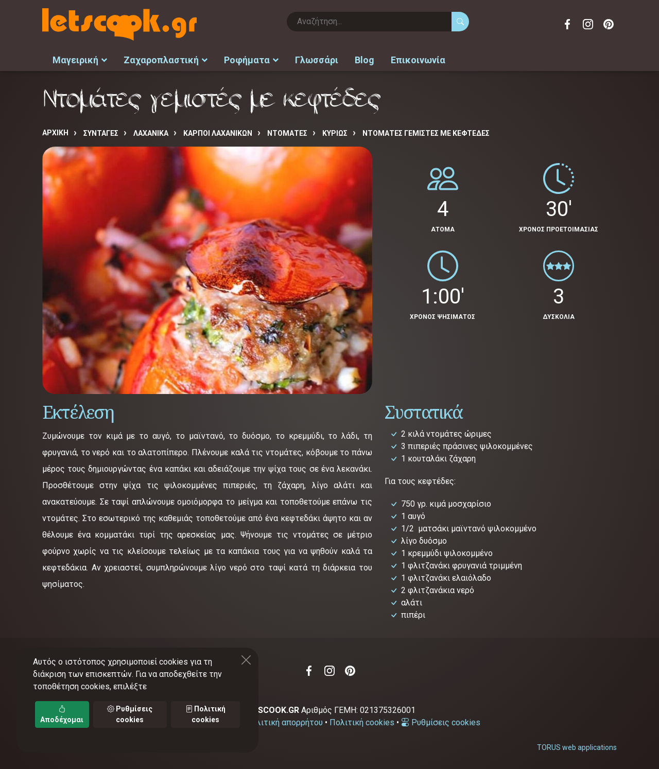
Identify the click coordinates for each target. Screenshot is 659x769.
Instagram (588, 24)
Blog (364, 59)
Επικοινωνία (418, 59)
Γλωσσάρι (316, 59)
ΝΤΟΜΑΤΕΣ (287, 132)
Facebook (567, 24)
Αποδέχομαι (61, 714)
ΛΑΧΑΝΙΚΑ (150, 132)
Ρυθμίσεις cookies (440, 721)
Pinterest (608, 24)
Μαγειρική (80, 59)
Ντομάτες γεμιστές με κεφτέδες (426, 132)
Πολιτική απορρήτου (284, 721)
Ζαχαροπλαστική (165, 59)
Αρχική (55, 132)
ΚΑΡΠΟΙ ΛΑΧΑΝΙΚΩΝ (217, 132)
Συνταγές (100, 132)
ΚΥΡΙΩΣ (335, 132)
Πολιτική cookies (362, 721)
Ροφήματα (251, 59)
